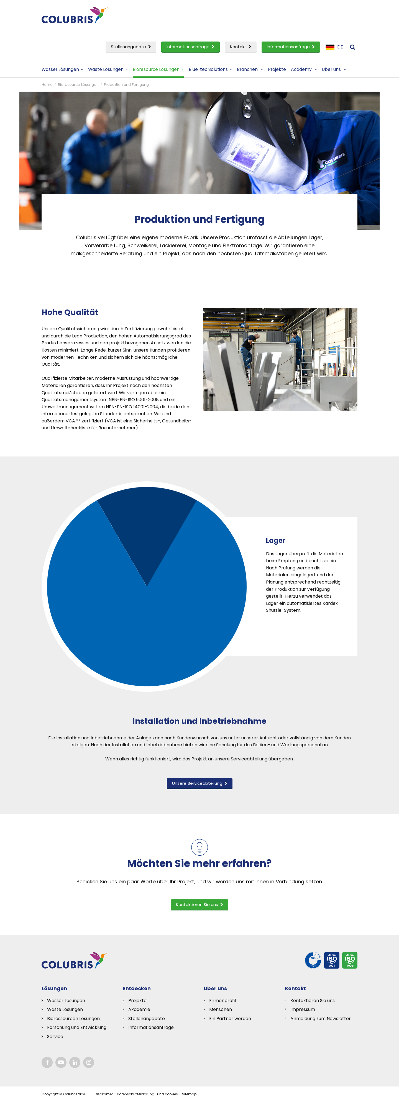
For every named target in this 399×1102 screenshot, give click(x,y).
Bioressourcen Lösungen (73, 1018)
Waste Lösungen (108, 69)
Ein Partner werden (230, 1018)
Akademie (139, 1009)
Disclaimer (104, 1094)
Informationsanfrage (190, 47)
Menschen (220, 1009)
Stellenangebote (131, 47)
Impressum (302, 1009)
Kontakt (240, 47)
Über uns (334, 69)
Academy (304, 69)
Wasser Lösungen (62, 69)
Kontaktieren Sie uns (312, 1000)
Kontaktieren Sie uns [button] (199, 904)
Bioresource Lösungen (158, 69)
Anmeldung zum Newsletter (320, 1018)
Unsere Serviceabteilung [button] (199, 783)
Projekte (277, 69)
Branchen (250, 69)
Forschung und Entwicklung (76, 1027)
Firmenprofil (222, 1000)
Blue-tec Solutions (210, 69)
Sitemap (189, 1094)
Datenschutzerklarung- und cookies (147, 1094)
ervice (56, 1036)
